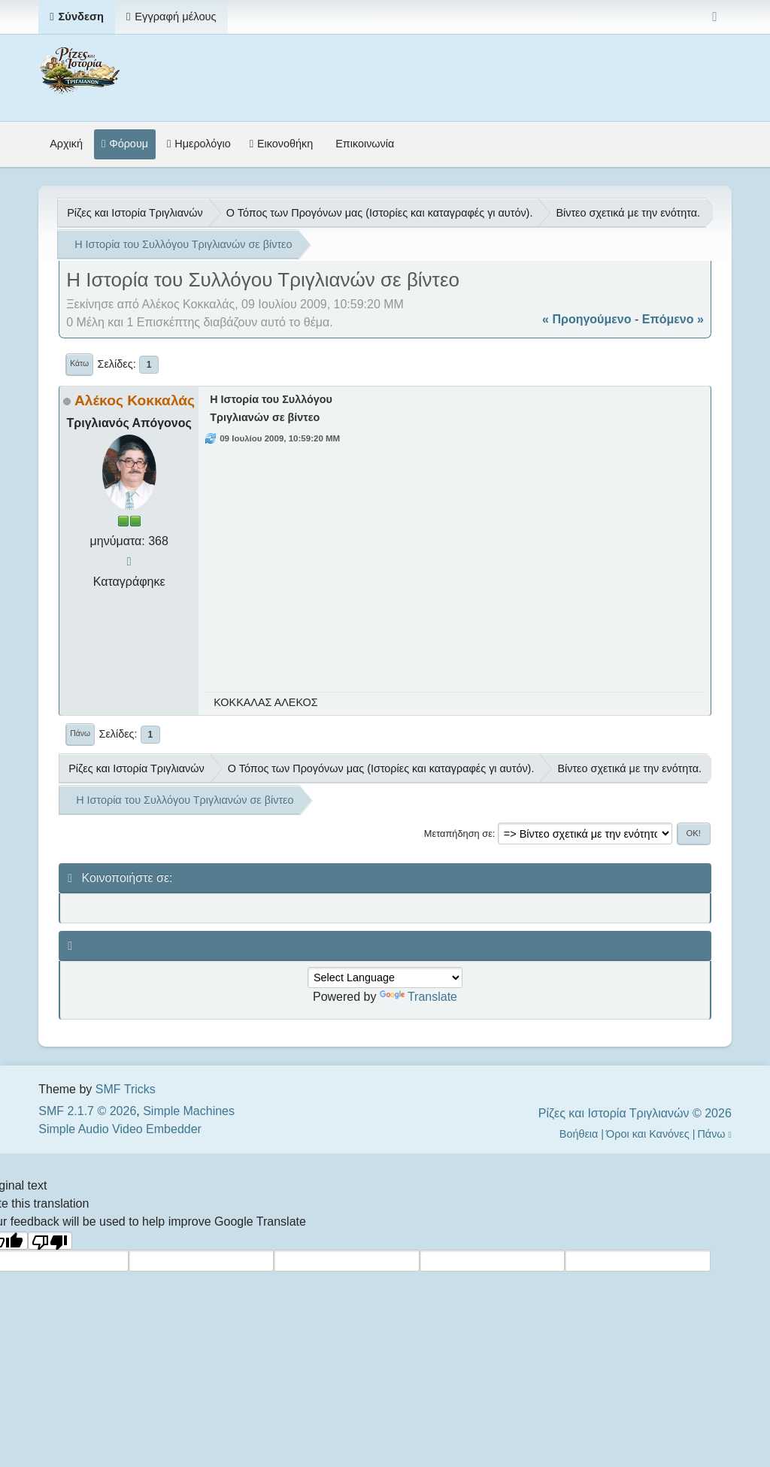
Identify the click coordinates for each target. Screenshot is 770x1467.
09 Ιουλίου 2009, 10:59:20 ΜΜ (280, 438)
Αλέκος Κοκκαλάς (134, 400)
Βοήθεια (579, 1134)
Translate (418, 996)
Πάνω (80, 733)
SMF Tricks (125, 1089)
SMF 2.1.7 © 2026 (87, 1111)
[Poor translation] (50, 1241)
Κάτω (79, 363)
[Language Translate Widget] (385, 978)
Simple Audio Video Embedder (120, 1129)
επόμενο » (673, 319)
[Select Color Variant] (715, 17)
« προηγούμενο (586, 319)
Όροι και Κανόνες (648, 1134)
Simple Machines (189, 1111)
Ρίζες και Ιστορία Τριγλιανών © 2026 (635, 1113)
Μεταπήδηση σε (458, 833)
